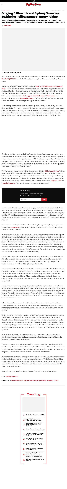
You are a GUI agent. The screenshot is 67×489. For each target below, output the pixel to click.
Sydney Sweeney (26, 98)
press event (15, 227)
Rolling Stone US (12, 376)
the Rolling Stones (9, 79)
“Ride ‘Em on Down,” (52, 171)
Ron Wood (51, 96)
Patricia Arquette (8, 183)
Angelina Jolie (56, 181)
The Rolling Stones (52, 380)
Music (7, 10)
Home (3, 10)
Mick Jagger (27, 96)
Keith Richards (38, 96)
